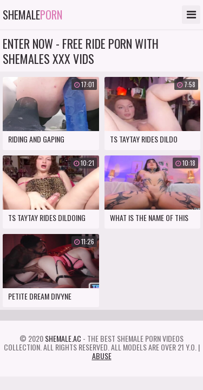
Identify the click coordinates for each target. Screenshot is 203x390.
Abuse (102, 355)
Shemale (32, 14)
